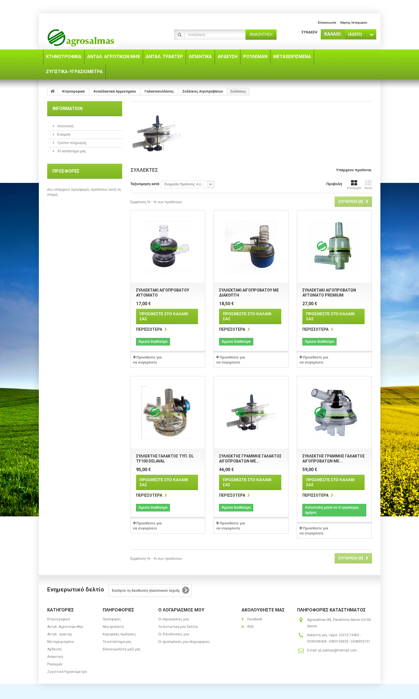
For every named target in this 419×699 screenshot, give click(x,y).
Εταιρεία (63, 134)
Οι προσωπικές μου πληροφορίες (184, 642)
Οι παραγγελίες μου (173, 619)
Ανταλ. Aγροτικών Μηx (65, 627)
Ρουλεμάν (54, 664)
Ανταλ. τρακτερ (59, 634)
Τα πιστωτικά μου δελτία (178, 627)
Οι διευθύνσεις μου (173, 634)
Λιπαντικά (55, 657)
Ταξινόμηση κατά (145, 184)
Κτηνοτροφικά (58, 619)
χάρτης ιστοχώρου (353, 22)
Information (67, 108)
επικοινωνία (327, 22)
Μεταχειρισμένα (60, 642)
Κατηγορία (354, 185)
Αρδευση (54, 649)
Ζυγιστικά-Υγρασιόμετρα (67, 672)
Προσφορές (65, 171)
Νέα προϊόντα (113, 627)
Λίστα (368, 185)
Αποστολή (65, 126)
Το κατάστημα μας (71, 151)
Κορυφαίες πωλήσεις (119, 634)
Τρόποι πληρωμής (71, 143)
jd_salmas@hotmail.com (337, 650)
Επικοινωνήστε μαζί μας (122, 649)
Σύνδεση (309, 32)
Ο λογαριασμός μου (181, 610)
